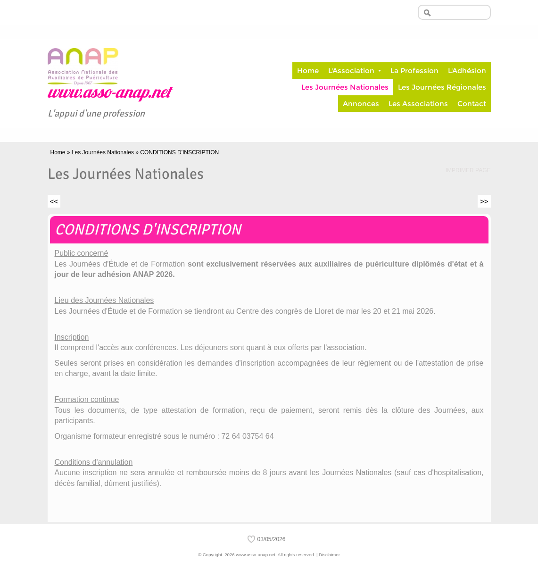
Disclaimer (329, 554)
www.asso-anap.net (109, 93)
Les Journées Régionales (442, 87)
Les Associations (418, 103)
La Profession (414, 70)
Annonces (361, 103)
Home (308, 70)
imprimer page (468, 170)
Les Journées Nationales (345, 87)
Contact (471, 103)
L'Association (354, 70)
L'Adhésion (467, 70)
